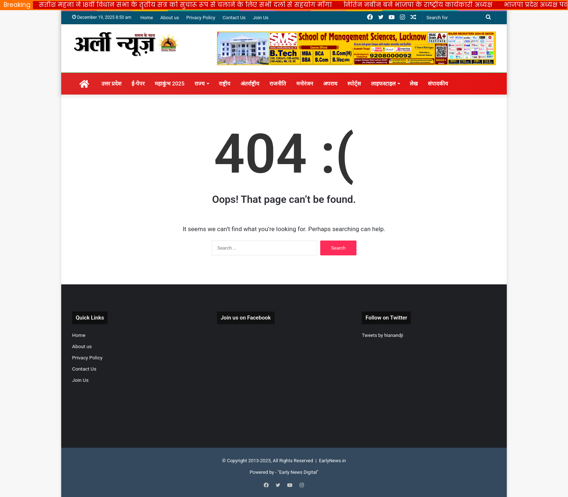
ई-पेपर (138, 83)
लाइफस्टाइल (383, 83)
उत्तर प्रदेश (111, 83)
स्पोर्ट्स (354, 83)
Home (146, 17)
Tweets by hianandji (382, 335)
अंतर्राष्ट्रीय (250, 83)
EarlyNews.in (332, 460)
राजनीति (278, 83)
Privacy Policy (200, 17)
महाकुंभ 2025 (169, 83)
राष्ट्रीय (224, 83)
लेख (414, 83)
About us (169, 17)
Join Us (260, 17)
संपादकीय (438, 83)
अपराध (330, 83)
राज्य (200, 83)
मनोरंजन (304, 83)
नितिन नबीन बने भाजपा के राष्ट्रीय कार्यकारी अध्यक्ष (417, 4)
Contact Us (234, 17)
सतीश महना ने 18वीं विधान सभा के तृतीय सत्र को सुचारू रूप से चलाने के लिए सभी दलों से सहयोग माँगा (185, 4)
